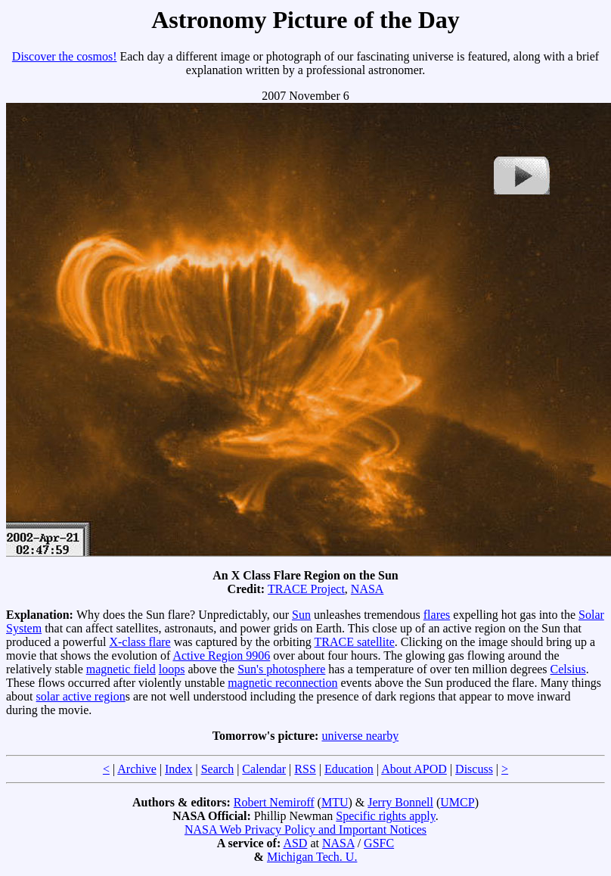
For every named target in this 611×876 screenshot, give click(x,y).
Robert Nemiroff (274, 802)
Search (217, 769)
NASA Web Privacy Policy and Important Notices (305, 829)
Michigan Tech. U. (312, 856)
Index (178, 769)
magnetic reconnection (282, 682)
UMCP (457, 802)
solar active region (81, 696)
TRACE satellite (355, 641)
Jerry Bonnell (400, 802)
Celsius (568, 669)
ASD (295, 843)
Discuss (474, 769)
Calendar (264, 769)
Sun (301, 614)
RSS (304, 769)
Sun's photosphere (281, 669)
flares (437, 614)
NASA (367, 588)
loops (172, 669)
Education (349, 769)
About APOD (414, 769)
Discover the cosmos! (64, 56)
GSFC (379, 843)
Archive (137, 769)
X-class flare (139, 641)
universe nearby (360, 735)
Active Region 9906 (221, 655)
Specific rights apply (385, 815)
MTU (335, 802)
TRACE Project (306, 588)
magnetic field (121, 669)
